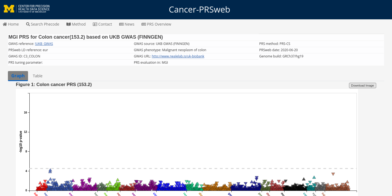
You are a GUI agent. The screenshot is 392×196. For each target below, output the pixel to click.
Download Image (362, 85)
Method (76, 24)
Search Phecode (42, 24)
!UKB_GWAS (44, 43)
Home (11, 24)
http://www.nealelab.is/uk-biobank (178, 56)
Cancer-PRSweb (196, 9)
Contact (102, 24)
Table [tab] (37, 75)
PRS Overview (156, 24)
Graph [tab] (18, 76)
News (126, 24)
